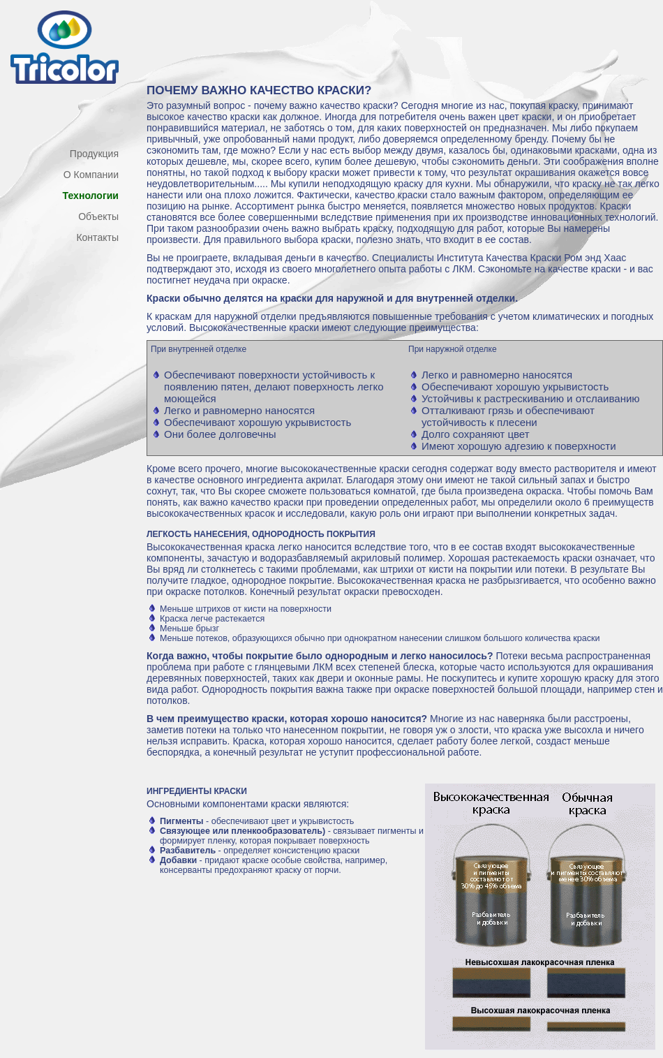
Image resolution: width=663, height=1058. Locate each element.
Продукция (94, 153)
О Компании (91, 174)
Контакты (97, 237)
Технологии (91, 195)
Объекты (98, 216)
